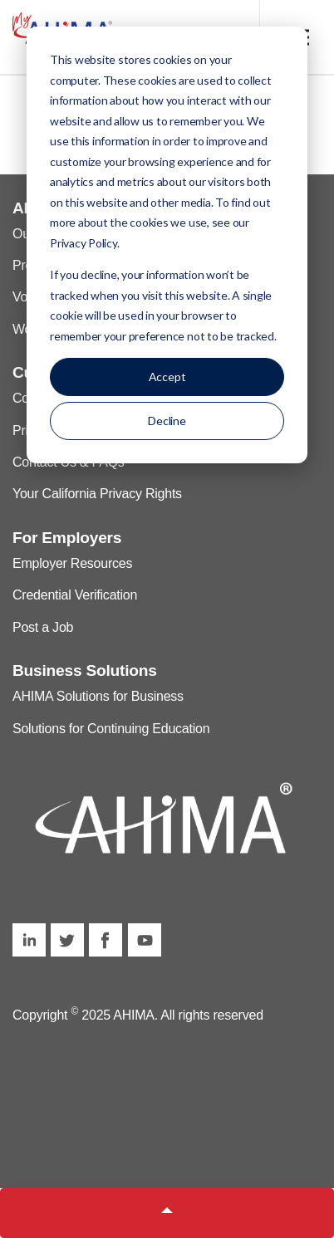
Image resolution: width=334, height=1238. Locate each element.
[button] (167, 1213)
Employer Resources (72, 563)
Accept (167, 376)
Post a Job (42, 627)
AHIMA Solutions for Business (98, 696)
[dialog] (167, 245)
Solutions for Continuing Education (110, 729)
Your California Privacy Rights (97, 494)
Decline (167, 420)
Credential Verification (74, 595)
